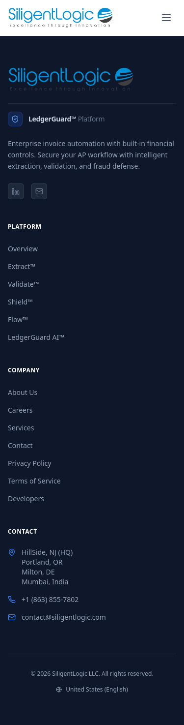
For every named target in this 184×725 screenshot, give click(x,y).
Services (21, 427)
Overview (23, 248)
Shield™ (20, 301)
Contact (20, 445)
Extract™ (21, 266)
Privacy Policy (29, 463)
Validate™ (23, 284)
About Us (22, 392)
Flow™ (18, 319)
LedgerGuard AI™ (36, 337)
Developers (26, 498)
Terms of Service (34, 480)
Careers (20, 410)
